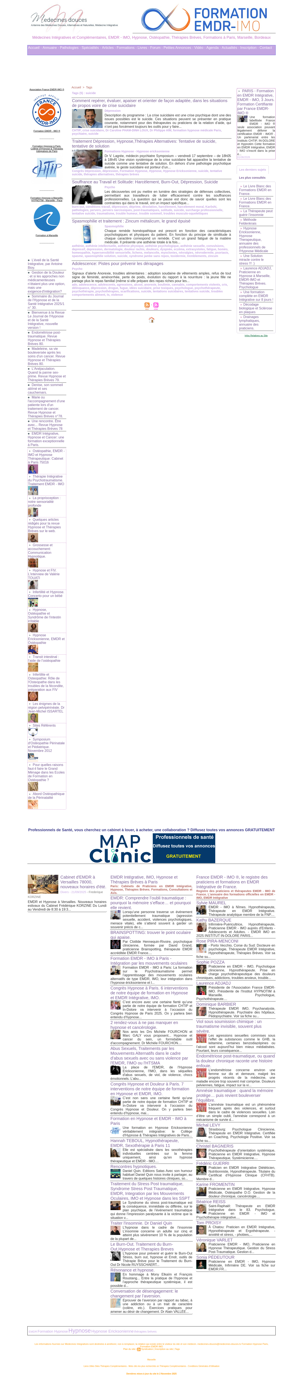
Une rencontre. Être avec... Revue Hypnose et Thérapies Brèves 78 (45, 424)
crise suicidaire (93, 130)
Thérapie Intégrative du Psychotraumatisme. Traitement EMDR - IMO (46, 480)
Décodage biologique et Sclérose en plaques (255, 308)
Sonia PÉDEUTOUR (215, 1257)
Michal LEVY (208, 1125)
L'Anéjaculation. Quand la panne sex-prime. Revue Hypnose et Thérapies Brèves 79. (47, 374)
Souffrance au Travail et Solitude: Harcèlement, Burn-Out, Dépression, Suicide (145, 182)
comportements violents (203, 284)
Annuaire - (51, 48)
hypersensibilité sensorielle (111, 252)
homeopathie (81, 252)
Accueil (76, 87)
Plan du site (129, 1349)
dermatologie (113, 249)
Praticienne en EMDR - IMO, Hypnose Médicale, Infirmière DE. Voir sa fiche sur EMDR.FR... (242, 1265)
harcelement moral (191, 206)
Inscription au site (164, 1349)
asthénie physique (131, 246)
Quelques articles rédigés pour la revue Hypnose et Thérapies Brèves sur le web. (44, 525)
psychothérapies (107, 291)
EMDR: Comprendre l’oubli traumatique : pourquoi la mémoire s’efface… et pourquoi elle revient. (150, 903)
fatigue (211, 249)
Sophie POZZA (210, 962)
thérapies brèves (127, 174)
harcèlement (167, 206)
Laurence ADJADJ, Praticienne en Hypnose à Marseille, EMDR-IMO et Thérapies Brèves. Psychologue (255, 277)
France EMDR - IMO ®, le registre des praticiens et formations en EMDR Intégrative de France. (232, 882)
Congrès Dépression (86, 171)
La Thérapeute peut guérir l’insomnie (256, 213)
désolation (149, 206)
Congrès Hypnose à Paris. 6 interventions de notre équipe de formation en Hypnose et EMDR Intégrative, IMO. (149, 993)
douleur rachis (134, 249)
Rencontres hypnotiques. (133, 1166)
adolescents (106, 284)
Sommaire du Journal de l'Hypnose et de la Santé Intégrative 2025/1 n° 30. (46, 301)
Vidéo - (200, 48)
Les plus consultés (252, 177)
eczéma (179, 249)
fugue (124, 288)
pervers (95, 210)
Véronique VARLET (214, 1240)
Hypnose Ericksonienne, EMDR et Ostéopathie (46, 639)
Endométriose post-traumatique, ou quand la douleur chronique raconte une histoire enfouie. (235, 1061)
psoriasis (221, 252)
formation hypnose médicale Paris (197, 130)
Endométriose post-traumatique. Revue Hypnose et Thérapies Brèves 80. (44, 338)
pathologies (80, 210)
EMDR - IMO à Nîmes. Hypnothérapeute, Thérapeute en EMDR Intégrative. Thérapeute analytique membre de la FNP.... (242, 910)
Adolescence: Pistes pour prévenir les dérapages (117, 263)
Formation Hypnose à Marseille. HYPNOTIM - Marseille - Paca (47, 199)
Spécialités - (91, 48)
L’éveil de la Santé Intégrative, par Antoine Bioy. (45, 263)
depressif (78, 249)
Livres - (143, 48)
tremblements (196, 256)
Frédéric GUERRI (212, 1163)
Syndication (147, 1349)
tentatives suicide (197, 291)
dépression (110, 171)
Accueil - (35, 48)
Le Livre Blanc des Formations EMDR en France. (255, 190)
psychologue (184, 288)
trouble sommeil (150, 213)
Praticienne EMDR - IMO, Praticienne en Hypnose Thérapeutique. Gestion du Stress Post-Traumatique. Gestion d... (242, 1248)
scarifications (129, 291)
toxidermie (177, 256)
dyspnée (166, 249)
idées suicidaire (140, 288)
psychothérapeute (207, 288)
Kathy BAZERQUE (213, 920)
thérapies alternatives (99, 174)
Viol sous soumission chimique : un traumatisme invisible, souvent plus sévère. (229, 1026)
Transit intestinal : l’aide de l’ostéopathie (44, 658)
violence (117, 294)
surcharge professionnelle (204, 210)
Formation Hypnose (133, 171)
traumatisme (105, 213)
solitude (166, 210)
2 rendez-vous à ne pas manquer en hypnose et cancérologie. (144, 1025)
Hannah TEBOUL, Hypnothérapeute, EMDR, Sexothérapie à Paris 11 (144, 1143)
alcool (138, 284)
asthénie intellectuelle (101, 246)
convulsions (215, 246)
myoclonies (169, 252)
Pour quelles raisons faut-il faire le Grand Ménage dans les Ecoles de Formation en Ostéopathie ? (46, 772)
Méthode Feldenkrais (247, 221)
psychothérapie (83, 291)
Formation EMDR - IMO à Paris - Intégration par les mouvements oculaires (148, 961)
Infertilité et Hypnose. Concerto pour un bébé (46, 594)
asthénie (78, 246)
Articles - (109, 48)
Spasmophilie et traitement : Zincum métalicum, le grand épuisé (131, 221)
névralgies (186, 252)
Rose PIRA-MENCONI (217, 941)
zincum (213, 256)
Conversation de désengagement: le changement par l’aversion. (144, 1293)
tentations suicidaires (168, 291)
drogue (113, 288)
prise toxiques (163, 288)
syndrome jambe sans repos (149, 256)
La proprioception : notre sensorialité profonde (44, 501)
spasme (77, 256)
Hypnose (155, 171)
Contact (266, 48)
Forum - (156, 48)
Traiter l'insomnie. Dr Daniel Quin (141, 1223)
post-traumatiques (146, 210)
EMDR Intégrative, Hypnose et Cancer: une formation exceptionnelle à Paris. (46, 439)
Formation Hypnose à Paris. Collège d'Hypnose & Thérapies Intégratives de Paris (47, 148)
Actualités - (230, 48)
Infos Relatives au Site (256, 335)
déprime (135, 206)
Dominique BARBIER (216, 1004)
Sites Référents (44, 725)
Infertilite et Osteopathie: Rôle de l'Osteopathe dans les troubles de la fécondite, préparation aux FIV (46, 682)
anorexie (150, 284)
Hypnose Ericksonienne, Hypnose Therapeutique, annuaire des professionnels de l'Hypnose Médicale (253, 239)
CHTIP (76, 130)
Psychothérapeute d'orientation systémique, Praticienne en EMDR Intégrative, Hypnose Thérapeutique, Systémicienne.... (242, 1154)
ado (74, 284)
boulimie (164, 284)
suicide (93, 133)
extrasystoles (195, 249)
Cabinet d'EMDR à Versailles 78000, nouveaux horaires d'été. (83, 882)
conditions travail (98, 206)
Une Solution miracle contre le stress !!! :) (251, 259)
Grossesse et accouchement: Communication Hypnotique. (40, 550)
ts (108, 294)
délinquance (80, 288)
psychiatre (79, 133)
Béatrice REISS (211, 1201)
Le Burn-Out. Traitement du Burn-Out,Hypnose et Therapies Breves (142, 1246)
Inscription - (249, 48)
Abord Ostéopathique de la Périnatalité (46, 795)
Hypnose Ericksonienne (180, 171)
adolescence (88, 284)
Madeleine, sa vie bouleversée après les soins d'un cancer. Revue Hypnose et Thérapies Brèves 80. (46, 356)
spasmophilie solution (100, 256)
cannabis (178, 284)
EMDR (33, 1331)
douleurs (152, 249)
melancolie (151, 252)
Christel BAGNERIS (215, 1146)
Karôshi (210, 206)
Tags (89, 87)
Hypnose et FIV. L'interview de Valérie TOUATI (44, 574)
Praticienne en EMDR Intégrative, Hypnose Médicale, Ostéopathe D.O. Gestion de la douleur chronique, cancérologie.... (242, 1192)
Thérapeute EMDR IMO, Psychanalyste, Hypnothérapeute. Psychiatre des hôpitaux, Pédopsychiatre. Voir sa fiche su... (242, 1012)
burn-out (78, 206)
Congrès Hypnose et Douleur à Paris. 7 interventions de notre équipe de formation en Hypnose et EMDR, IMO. (149, 1089)
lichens (137, 252)
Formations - (127, 48)
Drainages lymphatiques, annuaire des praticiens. (249, 322)
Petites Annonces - (178, 48)
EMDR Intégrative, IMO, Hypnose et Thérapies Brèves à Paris (144, 879)
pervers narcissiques (117, 210)
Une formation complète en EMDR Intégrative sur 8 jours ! (256, 295)
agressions (124, 284)
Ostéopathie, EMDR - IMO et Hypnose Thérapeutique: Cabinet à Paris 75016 (46, 456)
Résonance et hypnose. (132, 1270)
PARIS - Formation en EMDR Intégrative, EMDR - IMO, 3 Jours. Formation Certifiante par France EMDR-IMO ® (256, 102)
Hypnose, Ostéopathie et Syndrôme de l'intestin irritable (44, 615)
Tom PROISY (208, 1222)
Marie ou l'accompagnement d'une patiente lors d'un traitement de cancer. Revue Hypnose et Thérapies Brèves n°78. (46, 407)
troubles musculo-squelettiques (185, 213)
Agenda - (213, 48)
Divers (64, 892)
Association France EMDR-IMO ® (46, 89)
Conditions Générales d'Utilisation (203, 1366)
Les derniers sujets (252, 169)
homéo (222, 249)
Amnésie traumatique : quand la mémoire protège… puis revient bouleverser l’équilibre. (234, 1095)
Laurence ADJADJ (213, 983)
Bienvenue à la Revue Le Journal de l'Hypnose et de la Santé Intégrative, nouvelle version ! (46, 320)
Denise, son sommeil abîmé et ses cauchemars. (45, 388)
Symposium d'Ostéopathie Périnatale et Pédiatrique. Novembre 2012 (46, 745)
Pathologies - (70, 48)
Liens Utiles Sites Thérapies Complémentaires (105, 1366)
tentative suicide (83, 213)
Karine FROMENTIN (215, 1184)
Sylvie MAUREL (211, 902)
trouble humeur (126, 213)
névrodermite (204, 252)
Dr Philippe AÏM (160, 130)
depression (94, 249)
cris (224, 284)
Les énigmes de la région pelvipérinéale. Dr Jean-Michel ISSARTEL (46, 707)
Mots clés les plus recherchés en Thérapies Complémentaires (157, 1366)
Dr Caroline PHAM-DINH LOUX (126, 130)
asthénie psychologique (162, 246)
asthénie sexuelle (192, 246)
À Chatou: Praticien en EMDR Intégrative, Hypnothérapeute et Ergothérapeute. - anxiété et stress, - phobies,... (242, 1230)
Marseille (151, 1359)
